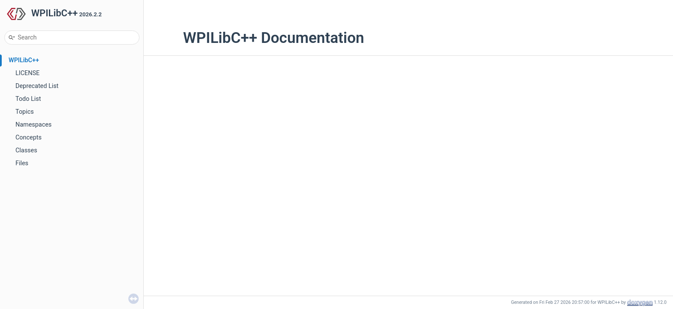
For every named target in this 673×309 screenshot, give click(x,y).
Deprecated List (36, 86)
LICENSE (27, 73)
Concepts (28, 137)
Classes (26, 150)
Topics (24, 111)
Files (21, 163)
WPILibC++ (24, 60)
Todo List (28, 99)
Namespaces (33, 124)
